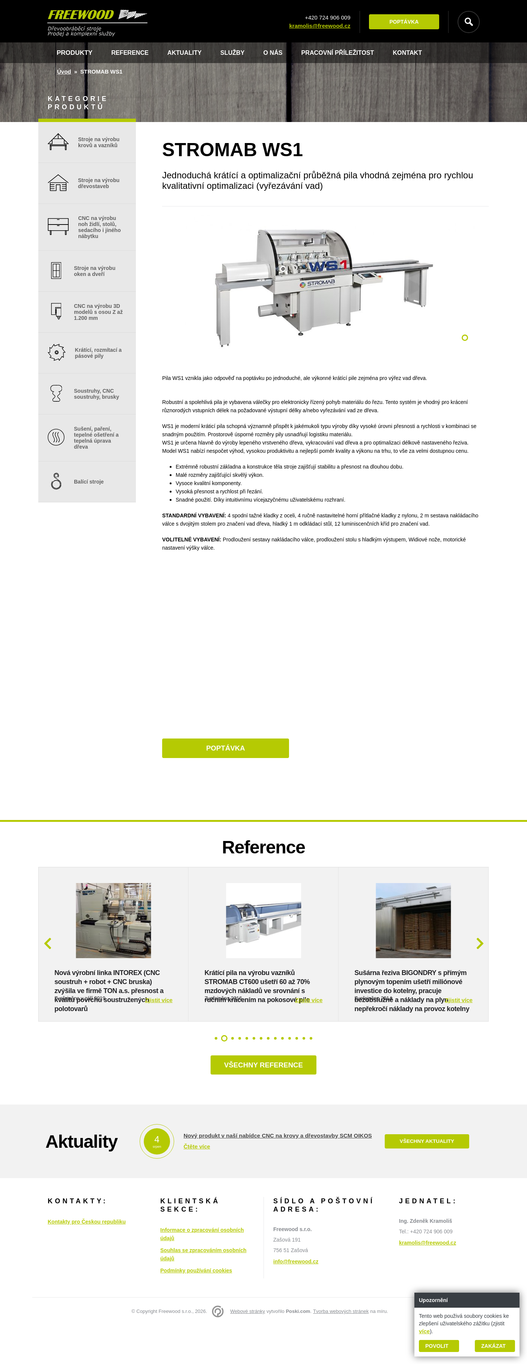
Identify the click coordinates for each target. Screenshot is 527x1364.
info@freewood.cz (295, 1300)
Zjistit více (158, 1037)
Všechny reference (263, 1103)
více (424, 1331)
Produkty (74, 52)
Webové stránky (247, 1350)
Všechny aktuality (427, 1180)
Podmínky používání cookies (196, 1309)
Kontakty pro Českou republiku (87, 1260)
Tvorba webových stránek (341, 1350)
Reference (131, 52)
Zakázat (493, 1346)
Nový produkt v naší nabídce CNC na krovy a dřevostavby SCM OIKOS (278, 1174)
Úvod (64, 71)
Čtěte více (197, 1185)
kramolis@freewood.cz (317, 26)
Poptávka (402, 22)
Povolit (436, 1346)
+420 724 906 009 (325, 18)
